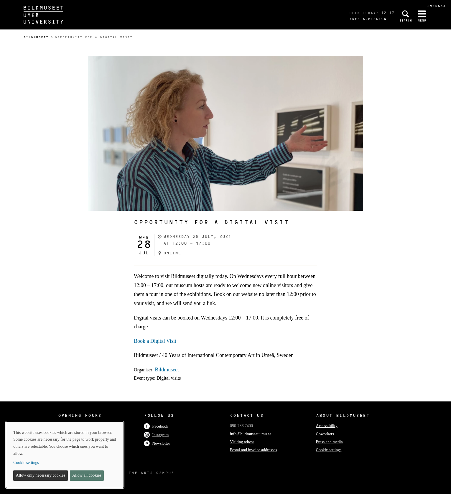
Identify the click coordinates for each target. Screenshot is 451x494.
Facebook (156, 426)
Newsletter (157, 443)
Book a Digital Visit (155, 341)
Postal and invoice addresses (253, 450)
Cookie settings (329, 450)
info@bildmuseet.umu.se (250, 434)
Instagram (156, 435)
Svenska (436, 6)
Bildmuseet (36, 37)
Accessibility (327, 426)
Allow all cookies (86, 475)
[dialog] (65, 454)
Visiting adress (242, 442)
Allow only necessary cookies (40, 475)
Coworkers (325, 434)
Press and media (329, 442)
